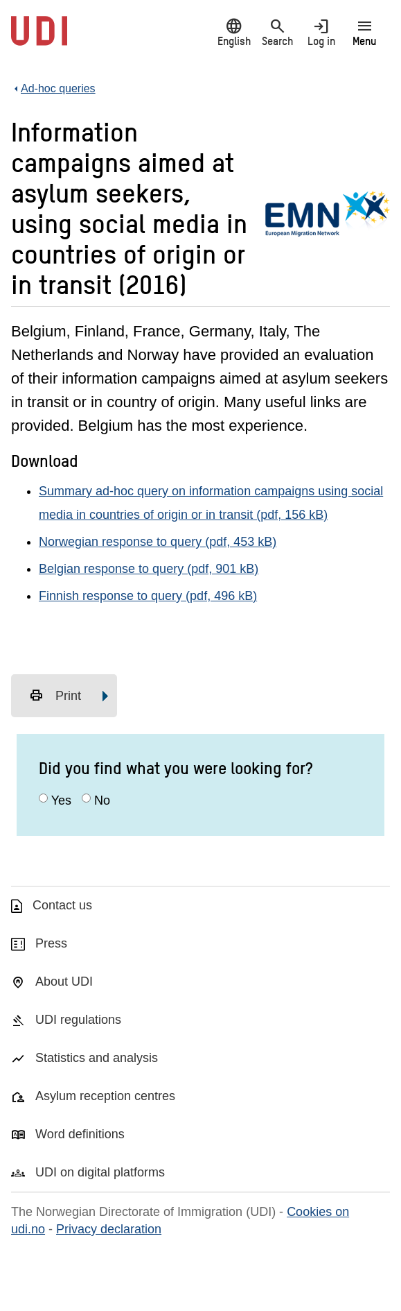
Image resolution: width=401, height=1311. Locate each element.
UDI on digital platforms (100, 1172)
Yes (61, 800)
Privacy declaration (108, 1229)
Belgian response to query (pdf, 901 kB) (148, 569)
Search (277, 32)
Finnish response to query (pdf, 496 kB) (148, 596)
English (234, 32)
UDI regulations (78, 1020)
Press (51, 943)
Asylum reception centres (105, 1096)
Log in (321, 32)
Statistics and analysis (96, 1058)
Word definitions (80, 1134)
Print (55, 695)
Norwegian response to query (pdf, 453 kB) (157, 542)
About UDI (64, 981)
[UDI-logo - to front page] (39, 38)
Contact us (62, 905)
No (102, 800)
